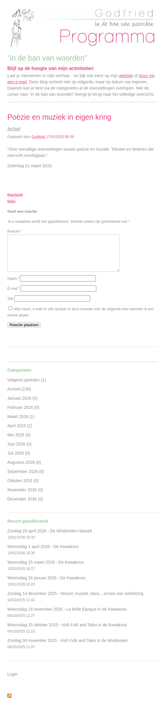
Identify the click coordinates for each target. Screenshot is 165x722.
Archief (13, 128)
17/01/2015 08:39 (59, 137)
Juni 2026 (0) (19, 451)
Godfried (38, 137)
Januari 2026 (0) (22, 405)
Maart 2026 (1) (20, 423)
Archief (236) (19, 396)
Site (10, 306)
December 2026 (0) (25, 506)
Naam (13, 286)
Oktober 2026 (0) (23, 487)
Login (12, 681)
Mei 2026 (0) (19, 442)
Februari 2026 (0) (23, 414)
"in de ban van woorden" (47, 58)
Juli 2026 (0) (18, 460)
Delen (11, 201)
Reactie (14, 231)
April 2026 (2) (19, 432)
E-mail (13, 296)
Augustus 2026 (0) (24, 469)
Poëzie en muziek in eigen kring (59, 117)
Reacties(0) (15, 194)
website (126, 75)
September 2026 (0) (25, 478)
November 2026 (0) (25, 497)
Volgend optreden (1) (26, 387)
